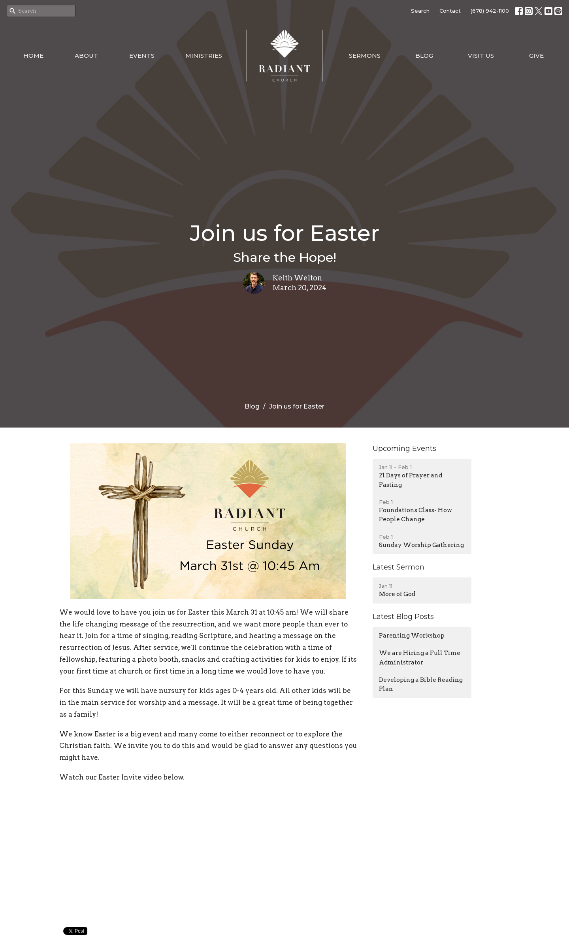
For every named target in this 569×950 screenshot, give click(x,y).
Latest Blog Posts (403, 616)
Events (141, 55)
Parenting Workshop (412, 635)
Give (536, 55)
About (86, 55)
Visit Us (481, 55)
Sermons (365, 55)
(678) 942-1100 (490, 11)
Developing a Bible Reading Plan (421, 684)
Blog (424, 55)
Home (33, 55)
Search (420, 11)
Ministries (203, 55)
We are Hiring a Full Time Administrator (419, 657)
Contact (450, 11)
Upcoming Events (404, 448)
